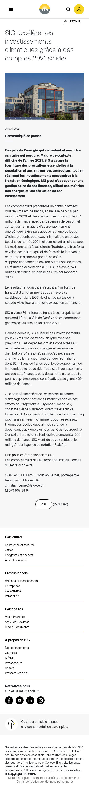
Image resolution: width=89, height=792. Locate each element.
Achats (9, 668)
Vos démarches (15, 617)
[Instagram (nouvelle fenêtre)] (41, 700)
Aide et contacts (15, 560)
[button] (79, 9)
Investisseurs (13, 663)
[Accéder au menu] (11, 9)
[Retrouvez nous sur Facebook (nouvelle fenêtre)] (9, 700)
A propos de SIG (17, 640)
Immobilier (12, 596)
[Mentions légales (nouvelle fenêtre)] (19, 778)
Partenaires (14, 609)
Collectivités (13, 591)
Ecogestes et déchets (19, 555)
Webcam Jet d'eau (17, 673)
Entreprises (12, 586)
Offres (9, 550)
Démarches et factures (20, 545)
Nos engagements (17, 647)
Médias (9, 658)
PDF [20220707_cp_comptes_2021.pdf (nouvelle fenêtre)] (44, 504)
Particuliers (14, 537)
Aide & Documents (17, 627)
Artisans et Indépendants (21, 581)
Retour (75, 21)
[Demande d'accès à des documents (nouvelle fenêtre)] (56, 778)
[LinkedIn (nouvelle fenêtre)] (30, 700)
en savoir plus (57, 727)
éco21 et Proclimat (17, 622)
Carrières (11, 652)
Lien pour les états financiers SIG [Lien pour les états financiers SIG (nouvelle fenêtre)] (29, 455)
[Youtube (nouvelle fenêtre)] (20, 700)
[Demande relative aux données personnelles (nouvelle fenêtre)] (45, 781)
